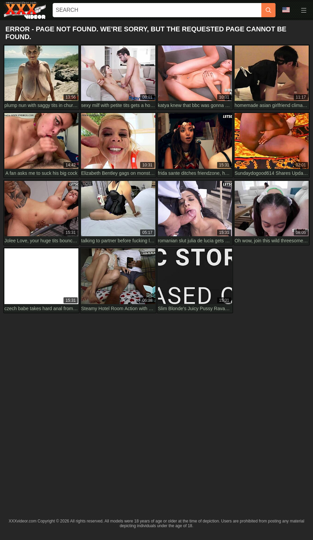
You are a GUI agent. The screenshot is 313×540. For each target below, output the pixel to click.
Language (286, 9)
